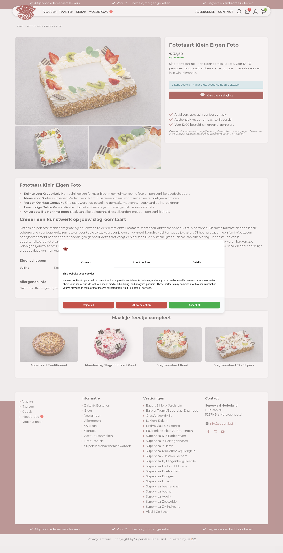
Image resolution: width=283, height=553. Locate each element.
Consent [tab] (86, 262)
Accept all (195, 305)
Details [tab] (197, 262)
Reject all (88, 305)
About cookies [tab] (141, 262)
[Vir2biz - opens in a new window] (215, 249)
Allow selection (141, 305)
